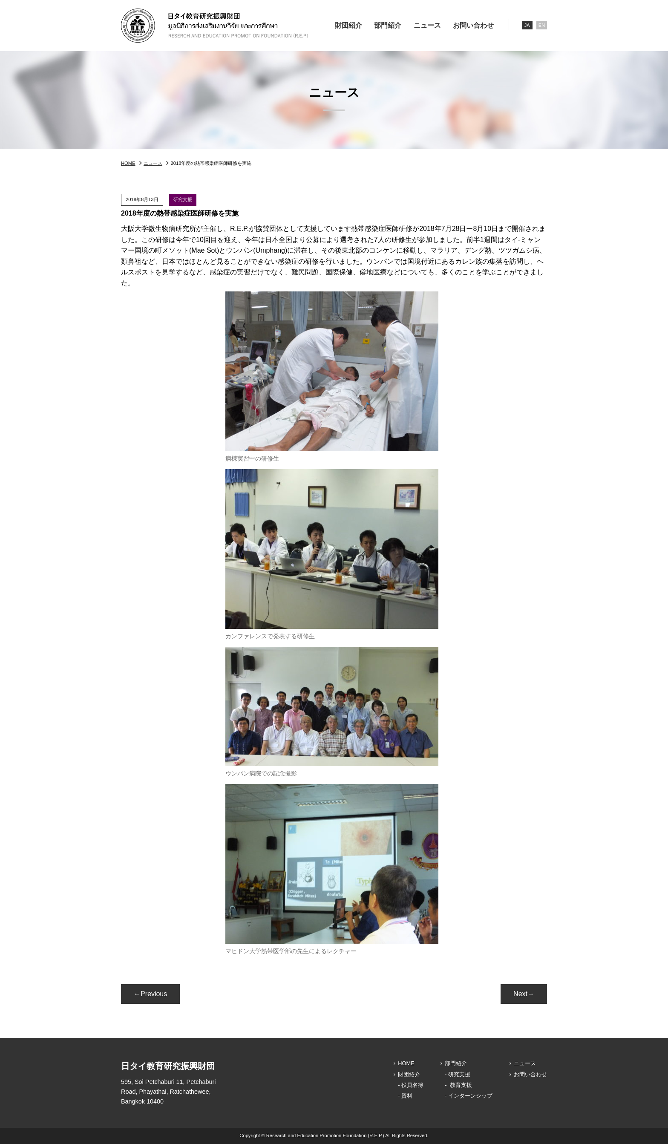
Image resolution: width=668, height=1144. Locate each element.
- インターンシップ (468, 1095)
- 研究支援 (457, 1074)
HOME (128, 163)
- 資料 (405, 1095)
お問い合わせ (473, 25)
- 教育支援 (458, 1085)
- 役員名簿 (410, 1085)
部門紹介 (387, 25)
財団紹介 (348, 25)
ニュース (427, 25)
